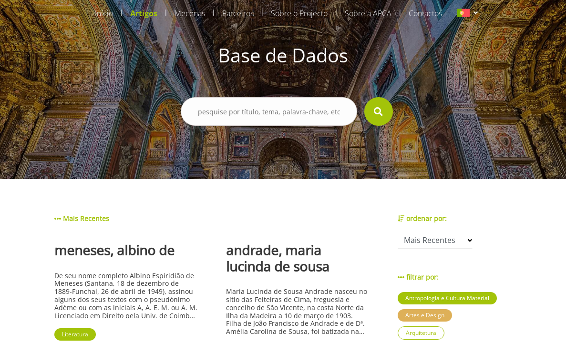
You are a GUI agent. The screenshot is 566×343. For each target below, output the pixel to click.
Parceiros (238, 13)
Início (104, 13)
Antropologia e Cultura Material (447, 298)
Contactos (425, 13)
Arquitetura (421, 333)
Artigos (143, 13)
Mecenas (190, 13)
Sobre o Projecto (299, 13)
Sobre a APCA (368, 13)
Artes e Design (424, 315)
